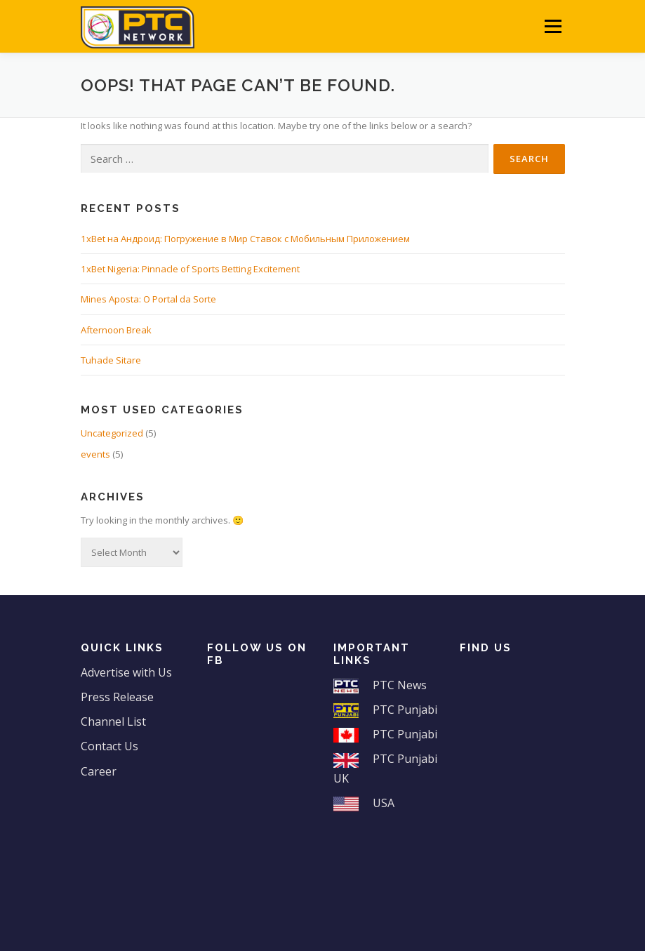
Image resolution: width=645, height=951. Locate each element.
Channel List (113, 721)
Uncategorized (112, 433)
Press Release (117, 697)
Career (99, 771)
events (95, 454)
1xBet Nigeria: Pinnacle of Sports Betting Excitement (190, 268)
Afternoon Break (116, 330)
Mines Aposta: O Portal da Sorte (148, 299)
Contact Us (109, 746)
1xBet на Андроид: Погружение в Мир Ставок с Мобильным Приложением (245, 238)
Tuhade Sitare (111, 360)
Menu (552, 26)
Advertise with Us (126, 672)
